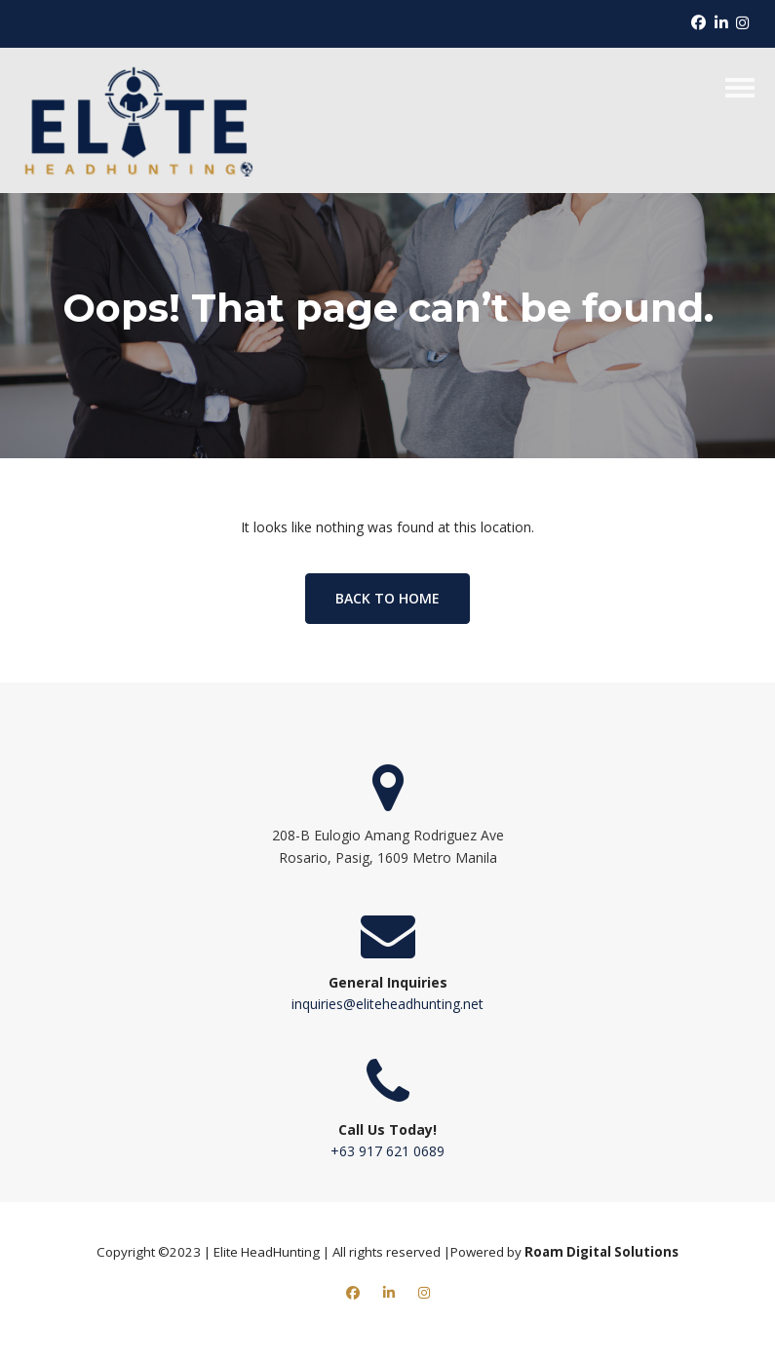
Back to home (387, 598)
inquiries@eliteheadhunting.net (387, 1003)
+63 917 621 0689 (387, 1151)
